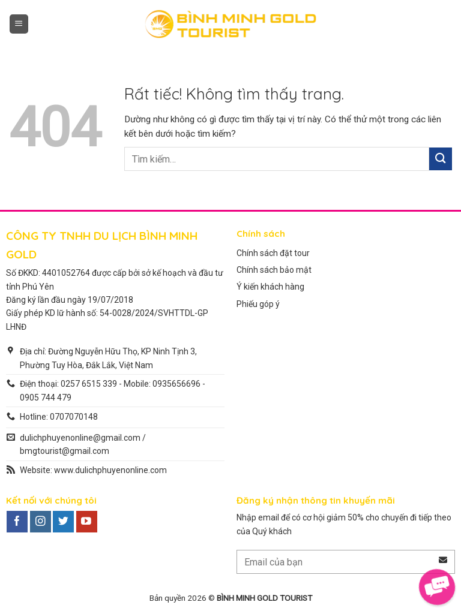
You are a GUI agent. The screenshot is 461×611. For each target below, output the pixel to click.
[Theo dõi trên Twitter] (63, 521)
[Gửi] (440, 159)
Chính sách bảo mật (274, 270)
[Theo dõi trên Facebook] (17, 521)
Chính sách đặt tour (273, 253)
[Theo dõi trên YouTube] (86, 521)
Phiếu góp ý (258, 304)
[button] (19, 23)
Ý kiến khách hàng (270, 286)
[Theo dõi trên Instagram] (40, 521)
